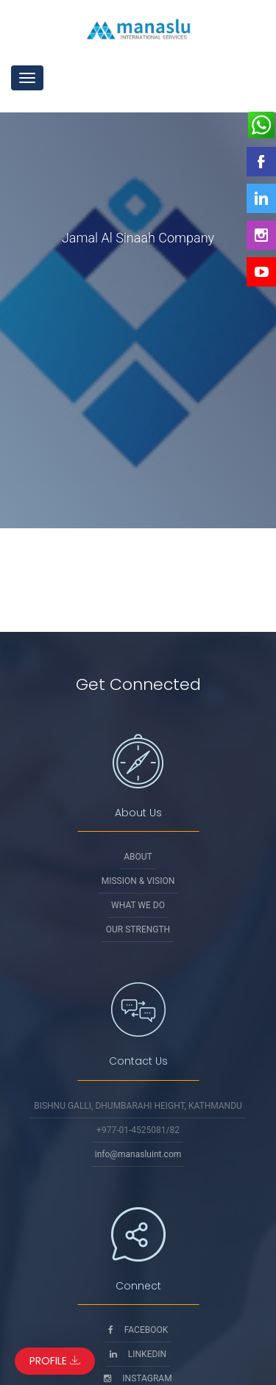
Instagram (137, 1378)
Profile (54, 1360)
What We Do (138, 905)
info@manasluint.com (138, 1154)
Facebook (138, 1330)
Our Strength (138, 929)
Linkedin (138, 1354)
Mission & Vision (138, 881)
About (138, 857)
